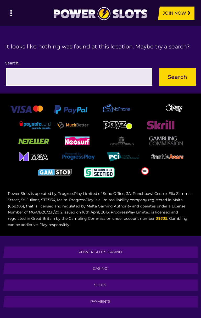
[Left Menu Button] (11, 13)
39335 (161, 218)
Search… (13, 63)
